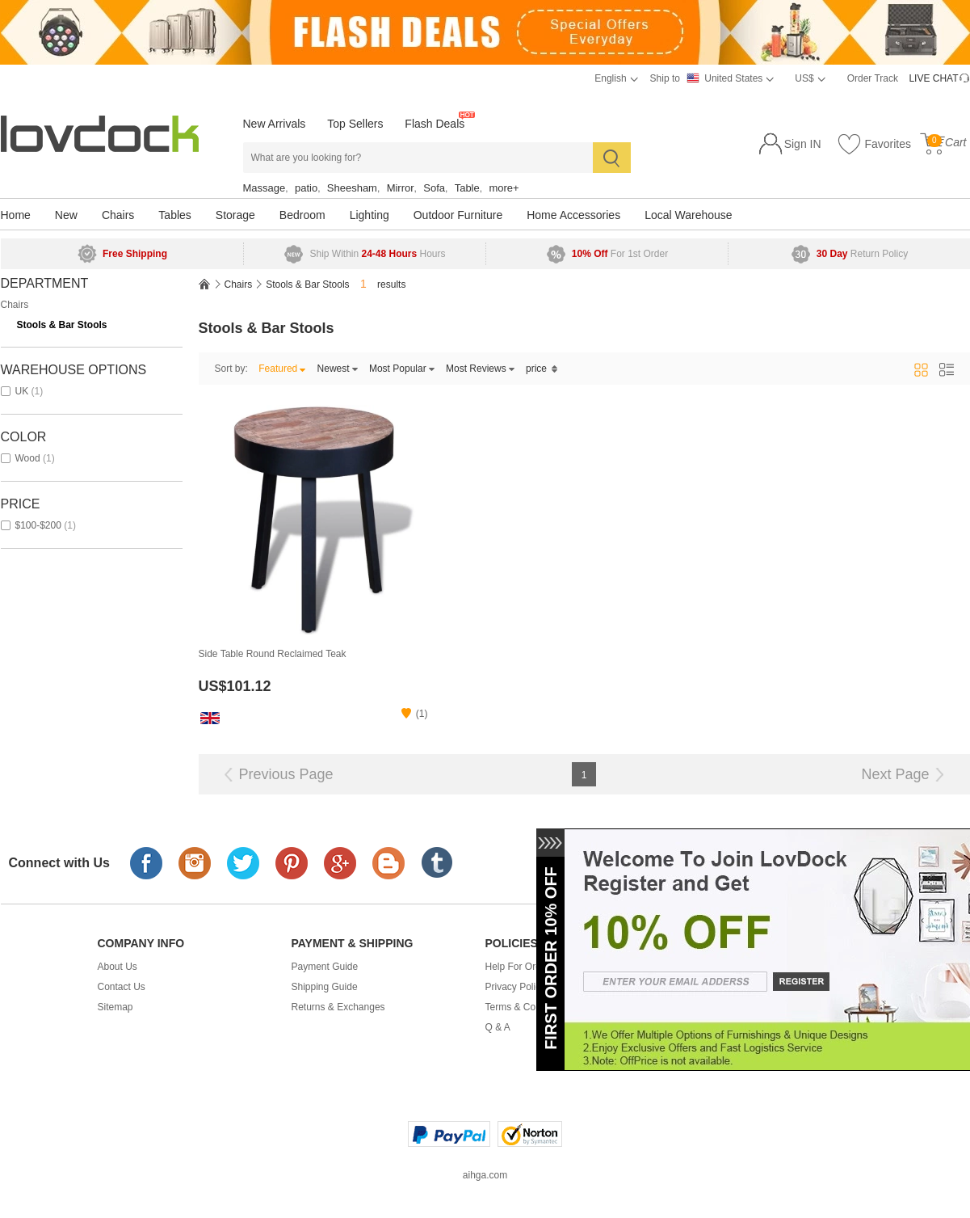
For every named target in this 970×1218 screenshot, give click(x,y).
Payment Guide (325, 966)
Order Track (872, 78)
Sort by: (231, 368)
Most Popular (402, 368)
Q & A (497, 1027)
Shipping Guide (325, 987)
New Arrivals (274, 123)
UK (22, 391)
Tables (174, 215)
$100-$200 (38, 525)
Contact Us (121, 987)
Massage (264, 188)
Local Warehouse (688, 215)
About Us (117, 966)
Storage (235, 215)
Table (467, 188)
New (66, 215)
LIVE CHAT (933, 78)
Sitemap (115, 1007)
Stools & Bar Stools (62, 325)
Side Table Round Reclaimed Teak (272, 654)
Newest (338, 368)
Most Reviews (480, 368)
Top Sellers (355, 123)
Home (16, 215)
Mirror (400, 188)
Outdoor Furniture (458, 215)
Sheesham (352, 188)
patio (306, 188)
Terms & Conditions (527, 1007)
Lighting (369, 215)
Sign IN (802, 143)
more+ (504, 188)
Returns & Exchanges (338, 1007)
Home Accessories (573, 215)
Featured (282, 368)
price (542, 368)
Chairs (118, 215)
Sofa (434, 188)
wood (28, 458)
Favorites (874, 144)
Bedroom (302, 215)
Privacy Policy (515, 987)
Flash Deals (434, 123)
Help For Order (517, 966)
